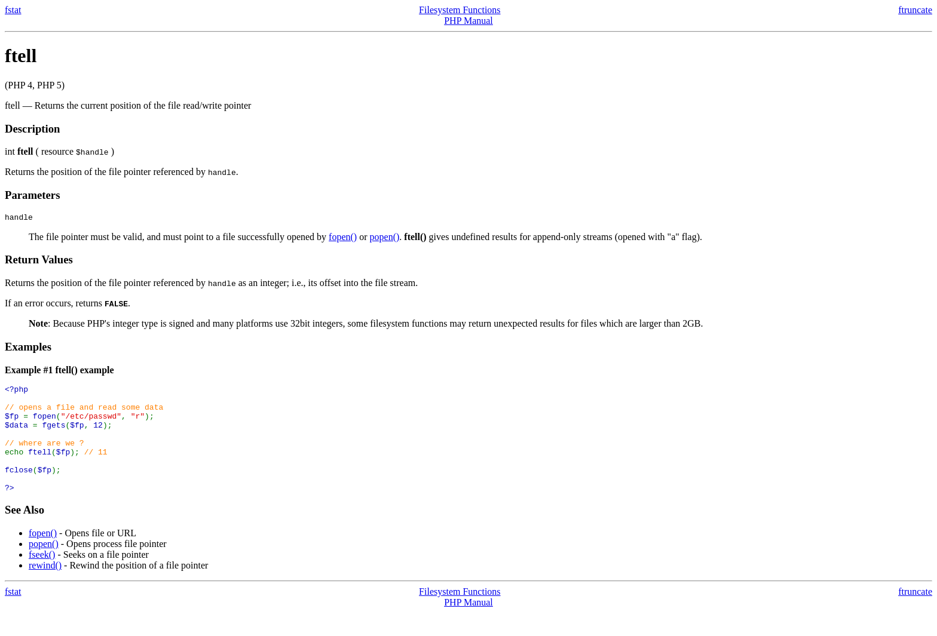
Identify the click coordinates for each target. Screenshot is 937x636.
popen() (385, 238)
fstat (13, 10)
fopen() (343, 238)
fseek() (42, 578)
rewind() (45, 588)
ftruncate (915, 10)
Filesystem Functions (459, 10)
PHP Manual (468, 21)
